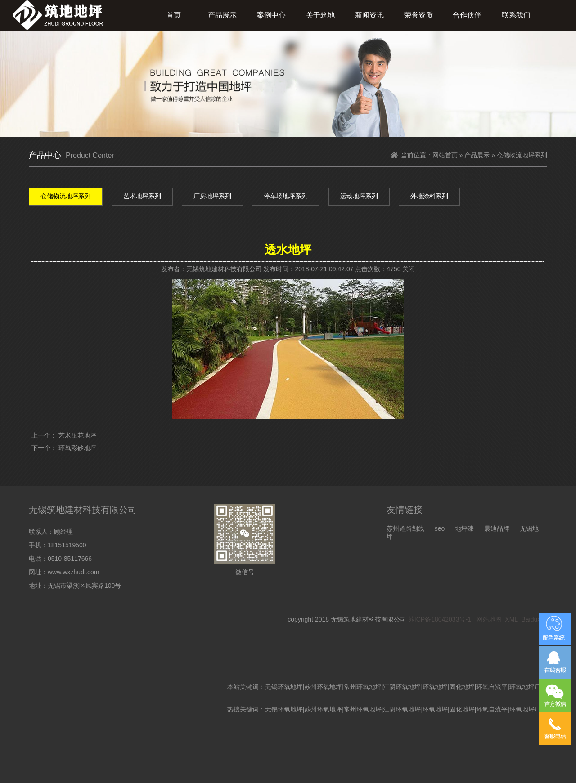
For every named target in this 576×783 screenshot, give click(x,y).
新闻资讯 (369, 15)
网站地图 (489, 619)
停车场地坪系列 (286, 196)
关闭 (408, 269)
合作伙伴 (467, 15)
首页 (173, 15)
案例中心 (271, 15)
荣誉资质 (418, 15)
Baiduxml (534, 619)
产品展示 (222, 15)
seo (440, 528)
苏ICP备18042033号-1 (439, 619)
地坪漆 (464, 528)
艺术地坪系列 (142, 196)
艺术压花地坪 (77, 435)
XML (511, 619)
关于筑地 (320, 15)
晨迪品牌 (496, 528)
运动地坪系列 (359, 196)
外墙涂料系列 (429, 196)
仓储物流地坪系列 (65, 196)
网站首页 (445, 155)
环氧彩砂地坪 (77, 448)
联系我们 (516, 15)
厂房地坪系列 (212, 196)
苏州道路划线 (405, 528)
